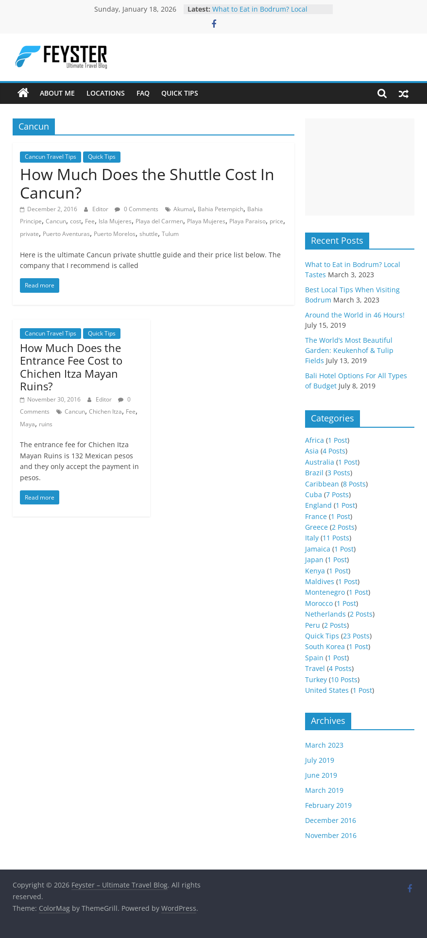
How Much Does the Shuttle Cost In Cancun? (147, 183)
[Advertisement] (359, 167)
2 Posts (343, 527)
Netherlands (325, 614)
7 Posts (337, 494)
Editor (101, 209)
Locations (105, 93)
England (318, 505)
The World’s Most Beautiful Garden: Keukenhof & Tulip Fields (349, 350)
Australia (319, 462)
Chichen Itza (105, 411)
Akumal (183, 209)
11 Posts (336, 537)
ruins (45, 424)
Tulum (170, 234)
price (276, 221)
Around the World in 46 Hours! (355, 314)
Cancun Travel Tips (50, 156)
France (316, 516)
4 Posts (334, 450)
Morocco (319, 603)
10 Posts (344, 679)
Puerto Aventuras (66, 234)
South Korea (325, 646)
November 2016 (331, 835)
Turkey (316, 679)
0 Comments (136, 209)
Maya (27, 424)
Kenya (315, 570)
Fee (90, 221)
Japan (314, 559)
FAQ (143, 93)
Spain (314, 657)
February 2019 (328, 805)
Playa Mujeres (206, 221)
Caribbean (322, 483)
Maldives (319, 581)
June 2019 (321, 775)
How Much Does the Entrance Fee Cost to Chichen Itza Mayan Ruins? (71, 366)
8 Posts (354, 483)
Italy (312, 537)
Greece (316, 527)
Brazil (314, 472)
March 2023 (324, 745)
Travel (315, 668)
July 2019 (319, 760)
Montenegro (325, 592)
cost (75, 221)
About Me (57, 93)
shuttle (148, 234)
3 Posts (338, 472)
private (29, 234)
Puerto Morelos (115, 234)
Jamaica (317, 548)
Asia (312, 450)
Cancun (56, 221)
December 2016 (330, 820)
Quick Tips (179, 93)
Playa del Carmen (159, 221)
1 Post (337, 440)
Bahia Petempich (220, 209)
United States (327, 690)
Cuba (313, 494)
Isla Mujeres (115, 221)
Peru (312, 625)
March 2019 (324, 790)
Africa (314, 440)
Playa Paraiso (247, 221)
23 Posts (356, 635)
